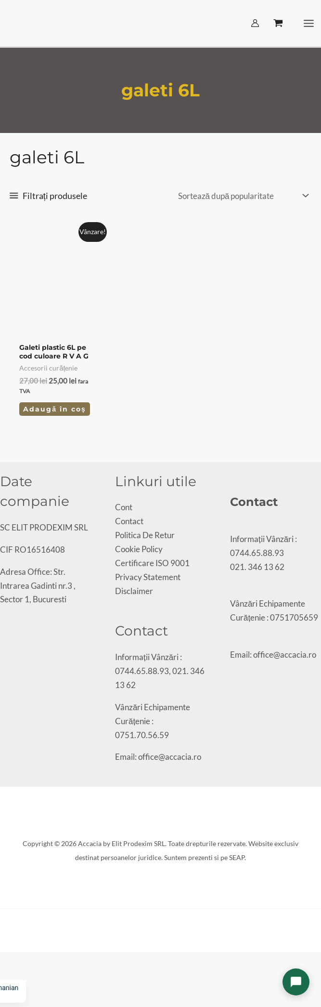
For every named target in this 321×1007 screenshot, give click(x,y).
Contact (129, 521)
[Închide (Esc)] (28, 961)
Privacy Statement (147, 577)
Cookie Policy (139, 549)
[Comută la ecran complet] (11, 961)
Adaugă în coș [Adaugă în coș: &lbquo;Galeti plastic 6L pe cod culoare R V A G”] (54, 409)
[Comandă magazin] (242, 195)
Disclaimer (134, 591)
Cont (123, 507)
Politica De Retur (145, 535)
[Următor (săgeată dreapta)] (11, 975)
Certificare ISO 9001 (152, 563)
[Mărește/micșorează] (3, 961)
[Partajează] (19, 961)
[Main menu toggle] (309, 23)
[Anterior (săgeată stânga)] (3, 975)
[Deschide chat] (295, 981)
